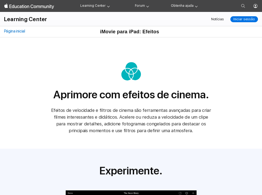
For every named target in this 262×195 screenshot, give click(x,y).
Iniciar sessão (244, 19)
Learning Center (93, 6)
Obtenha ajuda (182, 6)
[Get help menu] (196, 6)
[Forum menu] (147, 6)
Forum (140, 6)
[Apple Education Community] (29, 6)
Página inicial (14, 31)
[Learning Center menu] (108, 6)
